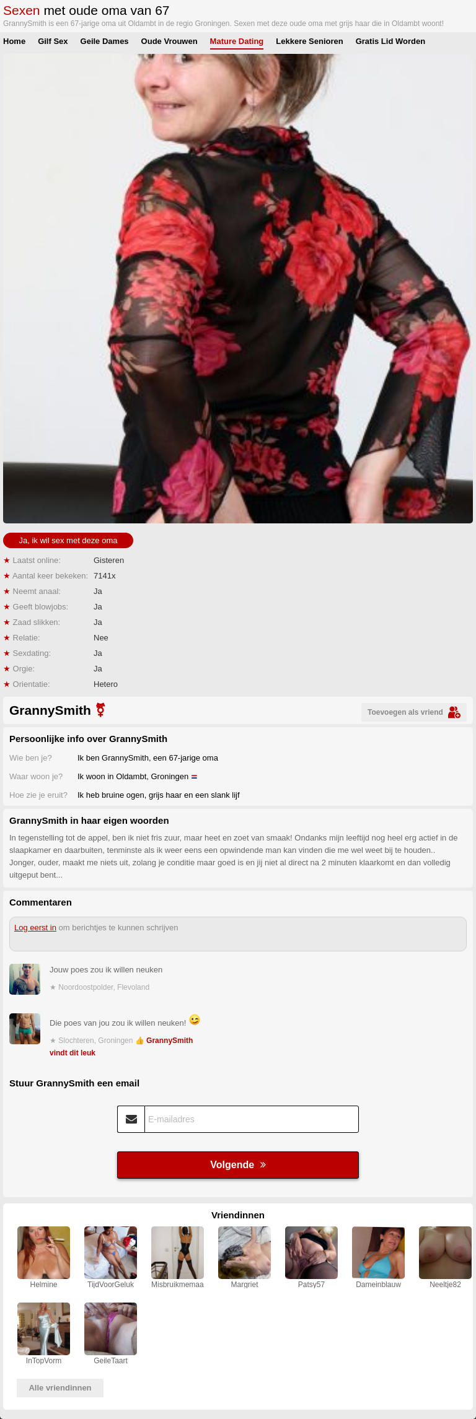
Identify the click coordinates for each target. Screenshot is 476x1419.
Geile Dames (105, 41)
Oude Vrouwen (169, 41)
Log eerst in (35, 927)
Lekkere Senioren (309, 41)
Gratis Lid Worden (390, 41)
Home (14, 41)
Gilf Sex (53, 41)
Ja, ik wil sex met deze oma (68, 540)
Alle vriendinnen (60, 1387)
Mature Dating (237, 41)
